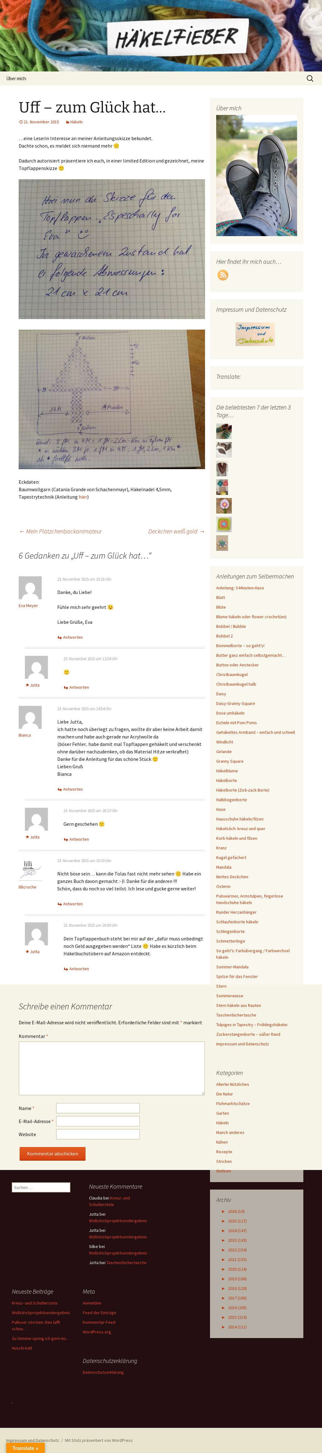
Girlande (224, 751)
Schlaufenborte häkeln (237, 922)
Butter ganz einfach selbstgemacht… (251, 655)
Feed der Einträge (99, 1312)
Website (27, 1134)
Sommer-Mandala (232, 967)
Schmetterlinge (230, 941)
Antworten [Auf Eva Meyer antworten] (73, 637)
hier (83, 497)
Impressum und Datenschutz (242, 1044)
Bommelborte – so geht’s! (240, 645)
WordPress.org (97, 1332)
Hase (221, 809)
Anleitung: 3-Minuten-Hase (240, 588)
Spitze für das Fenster (237, 976)
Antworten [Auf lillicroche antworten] (73, 904)
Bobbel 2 (224, 636)
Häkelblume (227, 771)
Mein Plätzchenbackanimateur (60, 531)
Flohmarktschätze (233, 1103)
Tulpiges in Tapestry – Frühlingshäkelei (251, 1024)
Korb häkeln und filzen (236, 838)
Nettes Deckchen (232, 877)
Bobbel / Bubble (231, 626)
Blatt (220, 597)
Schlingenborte (230, 931)
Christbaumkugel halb (236, 684)
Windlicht (224, 742)
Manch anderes (230, 1132)
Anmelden (92, 1303)
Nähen (222, 1142)
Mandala (223, 867)
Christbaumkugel (232, 674)
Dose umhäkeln (230, 713)
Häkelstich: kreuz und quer (240, 828)
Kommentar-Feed (99, 1322)
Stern (221, 986)
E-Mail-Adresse (36, 1121)
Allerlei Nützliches (232, 1084)
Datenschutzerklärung (103, 1372)
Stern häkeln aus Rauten (238, 1005)
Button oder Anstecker (237, 665)
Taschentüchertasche (236, 1015)
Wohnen (223, 1171)
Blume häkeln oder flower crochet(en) (251, 616)
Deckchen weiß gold (176, 531)
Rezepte (224, 1151)
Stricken (224, 1161)
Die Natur (224, 1094)
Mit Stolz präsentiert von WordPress (99, 1440)
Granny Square (230, 761)
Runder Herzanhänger (236, 912)
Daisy (221, 694)
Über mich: (16, 78)
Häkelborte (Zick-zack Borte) (242, 790)
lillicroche (27, 887)
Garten (222, 1113)
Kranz (221, 848)
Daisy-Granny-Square (235, 703)
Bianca (25, 735)
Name (27, 1108)
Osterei (223, 886)
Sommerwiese (229, 995)
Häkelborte (226, 780)
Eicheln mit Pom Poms (236, 722)
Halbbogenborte (231, 799)
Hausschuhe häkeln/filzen (240, 819)
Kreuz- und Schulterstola (35, 1303)
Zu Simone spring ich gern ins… (41, 1338)
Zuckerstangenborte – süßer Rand (248, 1034)
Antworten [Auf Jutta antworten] (79, 687)
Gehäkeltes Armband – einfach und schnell (255, 732)
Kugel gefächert (231, 857)
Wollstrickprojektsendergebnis (118, 1220)
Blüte (221, 607)
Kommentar (33, 1036)
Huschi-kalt (22, 1348)
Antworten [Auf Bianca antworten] (73, 789)
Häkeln (76, 122)
